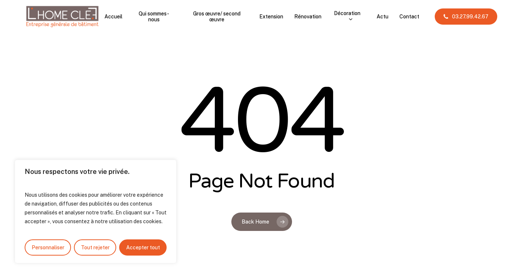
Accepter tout (143, 247)
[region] (96, 211)
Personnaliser (48, 247)
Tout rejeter (95, 247)
